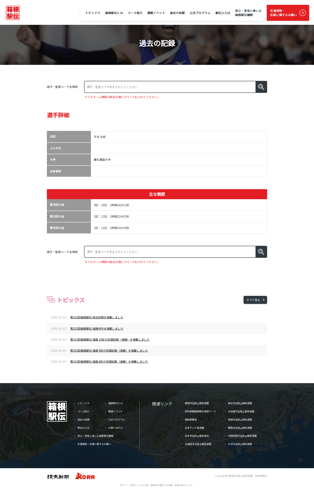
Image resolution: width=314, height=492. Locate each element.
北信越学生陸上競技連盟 (241, 411)
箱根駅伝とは (114, 13)
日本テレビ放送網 (194, 427)
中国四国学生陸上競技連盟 (242, 435)
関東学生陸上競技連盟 (197, 403)
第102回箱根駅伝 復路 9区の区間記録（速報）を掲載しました (109, 350)
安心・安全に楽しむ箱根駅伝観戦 (248, 13)
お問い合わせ (115, 427)
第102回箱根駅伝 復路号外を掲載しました (96, 328)
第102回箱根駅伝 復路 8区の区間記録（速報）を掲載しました (109, 361)
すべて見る (253, 300)
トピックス (92, 13)
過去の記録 (177, 13)
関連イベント (156, 13)
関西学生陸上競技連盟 (240, 427)
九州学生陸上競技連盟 (240, 444)
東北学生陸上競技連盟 (240, 403)
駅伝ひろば (222, 13)
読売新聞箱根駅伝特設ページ (200, 411)
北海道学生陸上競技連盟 (198, 444)
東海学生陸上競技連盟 (240, 419)
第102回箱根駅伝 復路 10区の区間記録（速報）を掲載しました (110, 339)
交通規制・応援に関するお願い (283, 13)
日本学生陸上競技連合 (197, 435)
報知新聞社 (191, 419)
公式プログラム (200, 13)
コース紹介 (135, 13)
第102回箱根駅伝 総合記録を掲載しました (96, 317)
